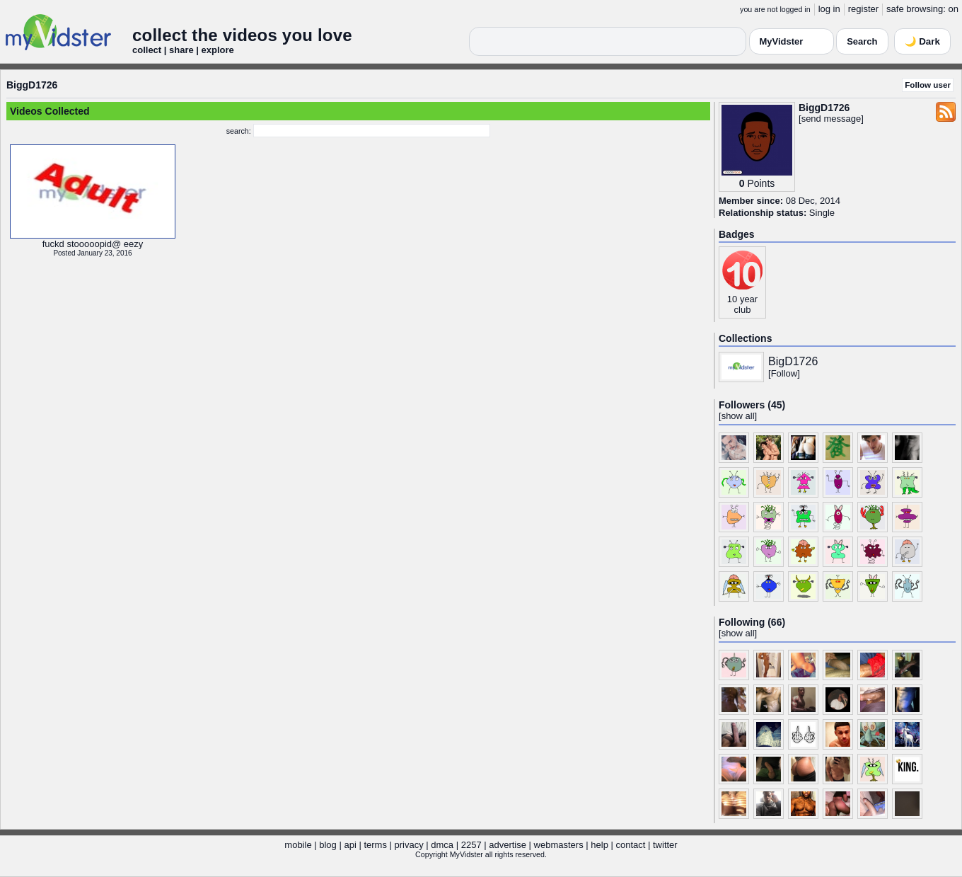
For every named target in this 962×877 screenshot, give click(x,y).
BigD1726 (793, 361)
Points (761, 183)
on (953, 9)
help (599, 844)
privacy (409, 844)
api (350, 844)
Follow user (928, 84)
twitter (665, 844)
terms (375, 844)
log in (829, 9)
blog (328, 844)
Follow (784, 373)
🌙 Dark (922, 41)
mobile (297, 844)
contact (630, 844)
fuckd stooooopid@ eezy (93, 244)
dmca (442, 844)
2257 (471, 844)
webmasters (559, 844)
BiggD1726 (31, 85)
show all (738, 416)
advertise (507, 844)
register (863, 9)
